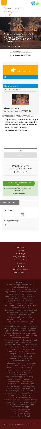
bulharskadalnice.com (28, 292)
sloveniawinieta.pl (30, 335)
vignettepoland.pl (16, 358)
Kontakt (20, 266)
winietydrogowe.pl (26, 398)
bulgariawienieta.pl (30, 289)
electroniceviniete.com (13, 310)
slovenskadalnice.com (20, 338)
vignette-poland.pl (13, 354)
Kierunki (20, 251)
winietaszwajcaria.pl (12, 393)
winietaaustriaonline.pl (20, 375)
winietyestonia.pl (30, 400)
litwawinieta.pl (27, 317)
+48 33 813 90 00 (15, 8)
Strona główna (17, 51)
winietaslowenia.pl (28, 391)
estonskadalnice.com (15, 312)
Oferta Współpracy (20, 272)
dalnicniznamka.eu (30, 301)
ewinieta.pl (30, 312)
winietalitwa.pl (28, 381)
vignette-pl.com (28, 351)
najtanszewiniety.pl (11, 328)
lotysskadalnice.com (11, 324)
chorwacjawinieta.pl (12, 296)
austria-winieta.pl (13, 285)
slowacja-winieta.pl (30, 340)
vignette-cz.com (13, 351)
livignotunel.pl (12, 319)
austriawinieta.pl (28, 285)
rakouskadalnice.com (13, 333)
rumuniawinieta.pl (29, 333)
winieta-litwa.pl (12, 368)
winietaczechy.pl (29, 379)
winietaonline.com (13, 386)
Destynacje (20, 254)
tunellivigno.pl (28, 347)
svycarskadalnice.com (12, 345)
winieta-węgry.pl (28, 370)
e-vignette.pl (28, 303)
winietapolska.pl (29, 386)
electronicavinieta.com (20, 308)
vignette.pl (28, 356)
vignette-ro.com (28, 354)
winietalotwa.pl (12, 384)
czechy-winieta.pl (29, 296)
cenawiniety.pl (14, 294)
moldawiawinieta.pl (30, 326)
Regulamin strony (20, 260)
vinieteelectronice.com (13, 363)
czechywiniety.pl (28, 299)
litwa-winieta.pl (14, 317)
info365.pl (13, 315)
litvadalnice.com (25, 315)
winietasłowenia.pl (29, 393)
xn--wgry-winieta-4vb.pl (20, 411)
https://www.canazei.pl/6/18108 (16, 111)
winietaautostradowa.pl (13, 377)
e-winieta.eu (9, 305)
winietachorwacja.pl (13, 379)
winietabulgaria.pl (30, 377)
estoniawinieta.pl (30, 310)
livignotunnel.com (27, 319)
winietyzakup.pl (13, 404)
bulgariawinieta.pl (11, 292)
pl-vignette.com (12, 331)
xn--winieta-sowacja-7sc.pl (20, 414)
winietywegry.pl (11, 402)
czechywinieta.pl (13, 299)
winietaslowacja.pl (12, 391)
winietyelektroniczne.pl (13, 400)
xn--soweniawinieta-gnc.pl (20, 409)
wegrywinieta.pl (30, 363)
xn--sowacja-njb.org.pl (20, 407)
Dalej (20, 155)
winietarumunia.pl (13, 388)
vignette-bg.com (27, 349)
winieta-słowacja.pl (27, 368)
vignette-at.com (13, 349)
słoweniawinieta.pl (14, 347)
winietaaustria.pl (26, 372)
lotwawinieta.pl (27, 322)
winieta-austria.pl (13, 365)
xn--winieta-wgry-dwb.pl (20, 416)
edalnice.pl (32, 305)
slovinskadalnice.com (12, 340)
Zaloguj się (21, 263)
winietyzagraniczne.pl (27, 402)
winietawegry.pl (14, 395)
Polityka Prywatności (21, 257)
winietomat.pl (27, 395)
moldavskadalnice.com (12, 326)
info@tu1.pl (12, 11)
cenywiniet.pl (27, 294)
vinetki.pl (28, 358)
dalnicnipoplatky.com (12, 301)
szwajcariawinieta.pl (30, 345)
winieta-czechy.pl (28, 365)
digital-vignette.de (15, 303)
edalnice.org (21, 305)
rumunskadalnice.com (12, 335)
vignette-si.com (15, 356)
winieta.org (13, 372)
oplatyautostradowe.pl (28, 328)
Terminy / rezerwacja (20, 70)
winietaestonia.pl (14, 381)
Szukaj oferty (20, 248)
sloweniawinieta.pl (28, 342)
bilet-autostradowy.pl (20, 287)
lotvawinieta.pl (13, 322)
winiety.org (12, 398)
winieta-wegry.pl (13, 370)
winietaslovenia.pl (28, 388)
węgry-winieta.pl (27, 404)
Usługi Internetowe (20, 269)
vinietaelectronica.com (20, 361)
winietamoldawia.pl (27, 384)
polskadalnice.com (28, 331)
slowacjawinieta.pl (12, 342)
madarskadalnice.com (29, 324)
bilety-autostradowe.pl (12, 289)
